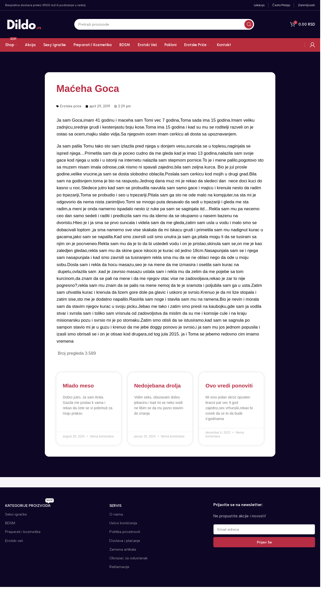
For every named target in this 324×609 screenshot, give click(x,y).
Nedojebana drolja (157, 385)
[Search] (164, 24)
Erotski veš (14, 541)
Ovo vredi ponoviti (229, 385)
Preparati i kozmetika (22, 532)
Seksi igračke (16, 514)
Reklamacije (119, 567)
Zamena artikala (122, 549)
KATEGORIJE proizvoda (29, 504)
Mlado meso (78, 385)
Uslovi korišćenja (123, 523)
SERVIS (115, 505)
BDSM (10, 523)
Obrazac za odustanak (128, 558)
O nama (116, 514)
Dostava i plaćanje (124, 541)
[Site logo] (24, 24)
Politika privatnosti (124, 532)
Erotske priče (70, 106)
